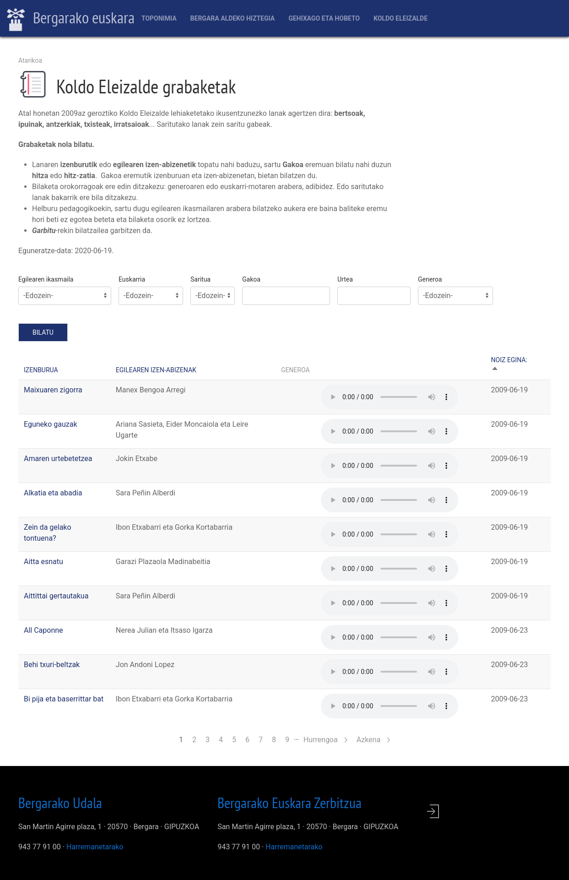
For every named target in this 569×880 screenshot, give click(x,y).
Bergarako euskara (71, 19)
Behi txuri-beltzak (52, 664)
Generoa (430, 279)
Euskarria (132, 279)
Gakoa (251, 279)
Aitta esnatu (43, 561)
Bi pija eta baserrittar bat (63, 699)
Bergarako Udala (60, 802)
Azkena (373, 739)
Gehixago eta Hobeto (324, 18)
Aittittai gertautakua (56, 596)
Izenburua (41, 370)
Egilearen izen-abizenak (156, 370)
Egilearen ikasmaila (45, 279)
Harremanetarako (94, 846)
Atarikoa (30, 60)
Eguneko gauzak (50, 424)
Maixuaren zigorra (53, 390)
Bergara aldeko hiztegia (232, 18)
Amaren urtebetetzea (58, 458)
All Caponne (43, 630)
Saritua (200, 279)
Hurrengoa (325, 739)
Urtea (345, 279)
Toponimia (159, 18)
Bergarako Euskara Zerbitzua (289, 802)
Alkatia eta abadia (53, 493)
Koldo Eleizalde (401, 18)
